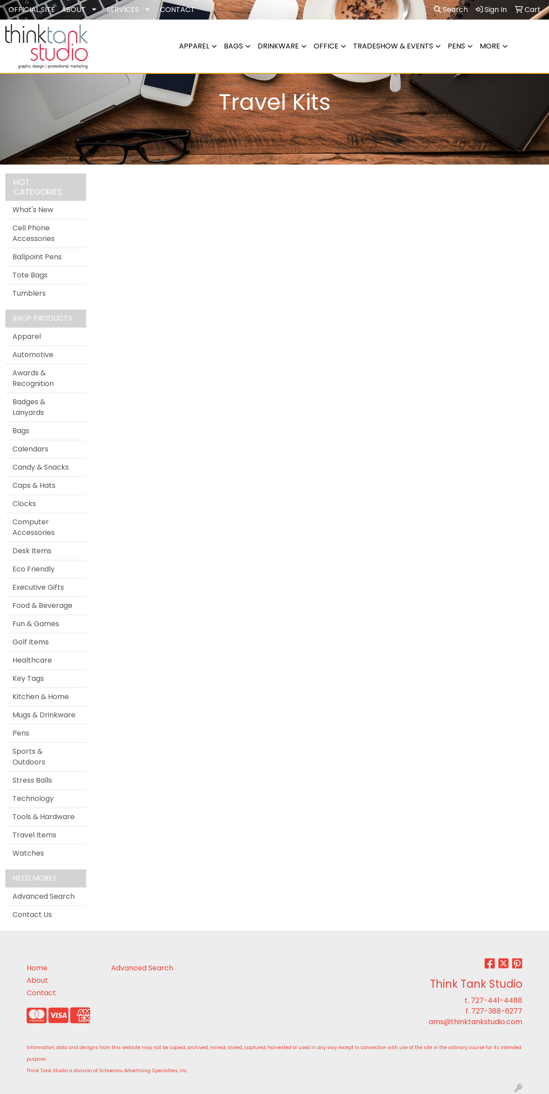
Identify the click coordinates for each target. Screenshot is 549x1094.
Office (326, 46)
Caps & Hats (34, 485)
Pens (456, 46)
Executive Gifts (38, 587)
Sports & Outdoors (28, 756)
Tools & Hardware (43, 817)
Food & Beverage (42, 605)
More (490, 46)
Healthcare (32, 660)
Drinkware (278, 46)
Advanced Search (43, 896)
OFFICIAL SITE (31, 9)
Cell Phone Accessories (33, 233)
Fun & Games (35, 624)
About (37, 980)
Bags (233, 46)
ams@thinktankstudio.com (475, 1022)
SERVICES (123, 9)
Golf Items (30, 642)
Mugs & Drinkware (44, 715)
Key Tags (28, 678)
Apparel (194, 46)
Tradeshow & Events (393, 46)
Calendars (30, 449)
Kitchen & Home (40, 697)
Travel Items (34, 835)
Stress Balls (32, 780)
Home (37, 968)
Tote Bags (30, 275)
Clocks (24, 504)
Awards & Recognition (33, 378)
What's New (32, 210)
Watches (28, 853)
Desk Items (32, 551)
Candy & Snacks (40, 467)
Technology (33, 798)
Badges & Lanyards (28, 407)
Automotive (32, 355)
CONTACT (177, 9)
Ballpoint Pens (37, 257)
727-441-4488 (496, 1000)
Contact (41, 993)
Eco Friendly (33, 569)
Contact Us (32, 914)
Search (451, 9)
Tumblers (29, 293)
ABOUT (73, 9)
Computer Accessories (33, 527)
